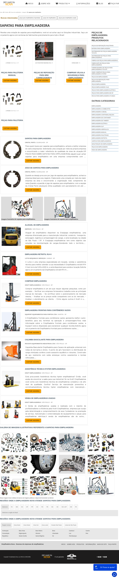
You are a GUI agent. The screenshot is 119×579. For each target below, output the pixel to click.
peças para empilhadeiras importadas (29, 18)
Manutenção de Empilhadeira (102, 144)
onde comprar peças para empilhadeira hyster (101, 73)
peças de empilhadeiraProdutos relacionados (100, 36)
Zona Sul (35, 477)
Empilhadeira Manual (99, 132)
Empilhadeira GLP (98, 126)
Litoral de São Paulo (70, 477)
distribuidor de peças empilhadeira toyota (104, 52)
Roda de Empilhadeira (99, 150)
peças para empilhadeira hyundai (103, 96)
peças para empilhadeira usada (67, 18)
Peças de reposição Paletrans (102, 45)
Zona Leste (45, 477)
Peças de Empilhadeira (100, 147)
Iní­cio (63, 496)
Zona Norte (17, 477)
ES (22, 459)
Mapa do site (102, 496)
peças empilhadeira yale (100, 87)
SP (27, 459)
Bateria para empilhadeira (101, 48)
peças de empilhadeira (49, 18)
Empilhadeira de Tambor (100, 120)
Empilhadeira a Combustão (101, 109)
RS (42, 459)
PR (32, 459)
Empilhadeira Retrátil (99, 138)
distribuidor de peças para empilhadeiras (101, 56)
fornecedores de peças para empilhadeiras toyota (102, 68)
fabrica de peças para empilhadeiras (105, 60)
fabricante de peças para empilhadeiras (101, 64)
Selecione (5, 459)
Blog (99, 3)
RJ (12, 459)
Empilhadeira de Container (101, 117)
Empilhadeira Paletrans (100, 135)
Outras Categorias (103, 101)
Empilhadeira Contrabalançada (103, 115)
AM (71, 459)
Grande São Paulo (56, 477)
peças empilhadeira (99, 84)
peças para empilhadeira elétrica (104, 90)
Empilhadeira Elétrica (99, 123)
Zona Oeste (26, 477)
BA (52, 459)
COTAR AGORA (10, 80)
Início (29, 3)
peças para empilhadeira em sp (102, 93)
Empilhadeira (96, 106)
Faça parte (112, 496)
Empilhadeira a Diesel (99, 112)
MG (17, 459)
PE (47, 459)
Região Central (6, 477)
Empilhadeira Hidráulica (100, 129)
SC (37, 459)
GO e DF (64, 459)
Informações (83, 3)
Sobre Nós (44, 3)
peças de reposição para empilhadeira (100, 80)
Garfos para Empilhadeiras (101, 141)
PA (76, 459)
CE (57, 459)
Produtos (63, 3)
